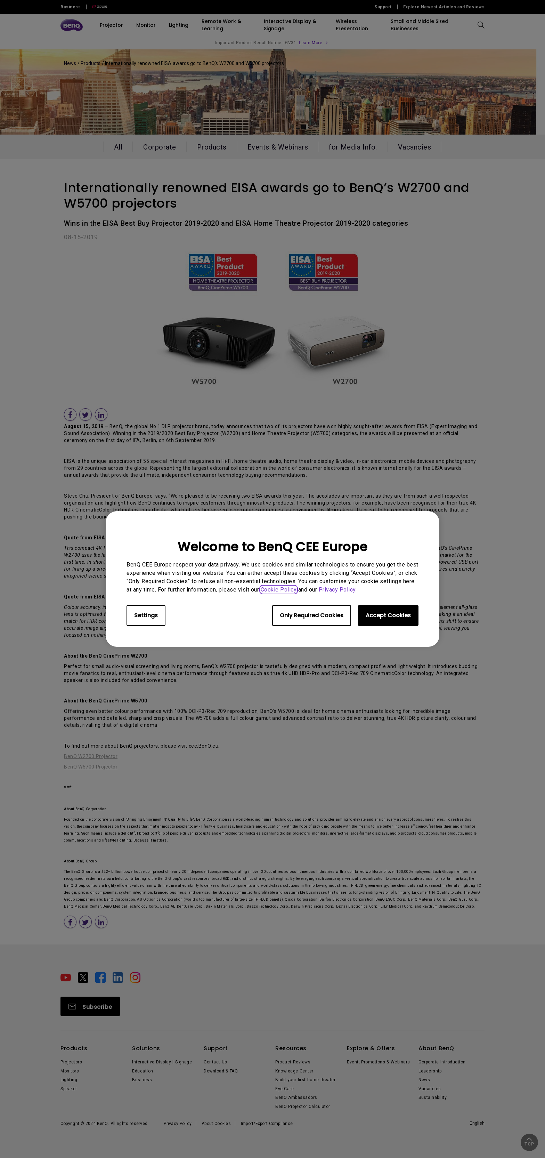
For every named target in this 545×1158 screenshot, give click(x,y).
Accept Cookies (388, 615)
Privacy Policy (337, 589)
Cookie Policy (279, 589)
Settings (146, 615)
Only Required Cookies (311, 615)
